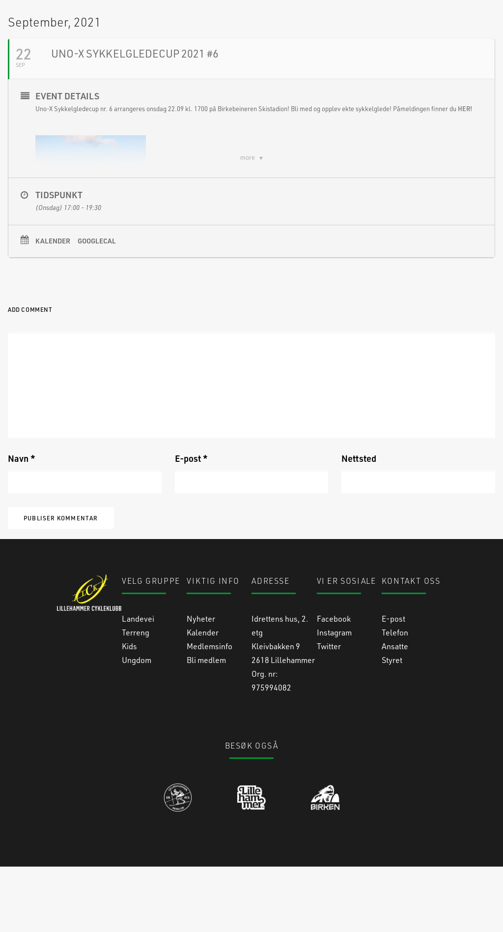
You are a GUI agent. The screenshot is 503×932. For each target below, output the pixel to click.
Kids (129, 711)
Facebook (334, 684)
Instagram (334, 697)
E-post (191, 524)
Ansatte (395, 711)
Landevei (138, 684)
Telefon (395, 697)
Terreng (135, 697)
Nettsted (358, 524)
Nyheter (201, 684)
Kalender (52, 306)
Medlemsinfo (209, 711)
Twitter (329, 711)
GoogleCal (97, 306)
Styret (392, 725)
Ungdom (136, 725)
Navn (21, 524)
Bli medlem (206, 725)
